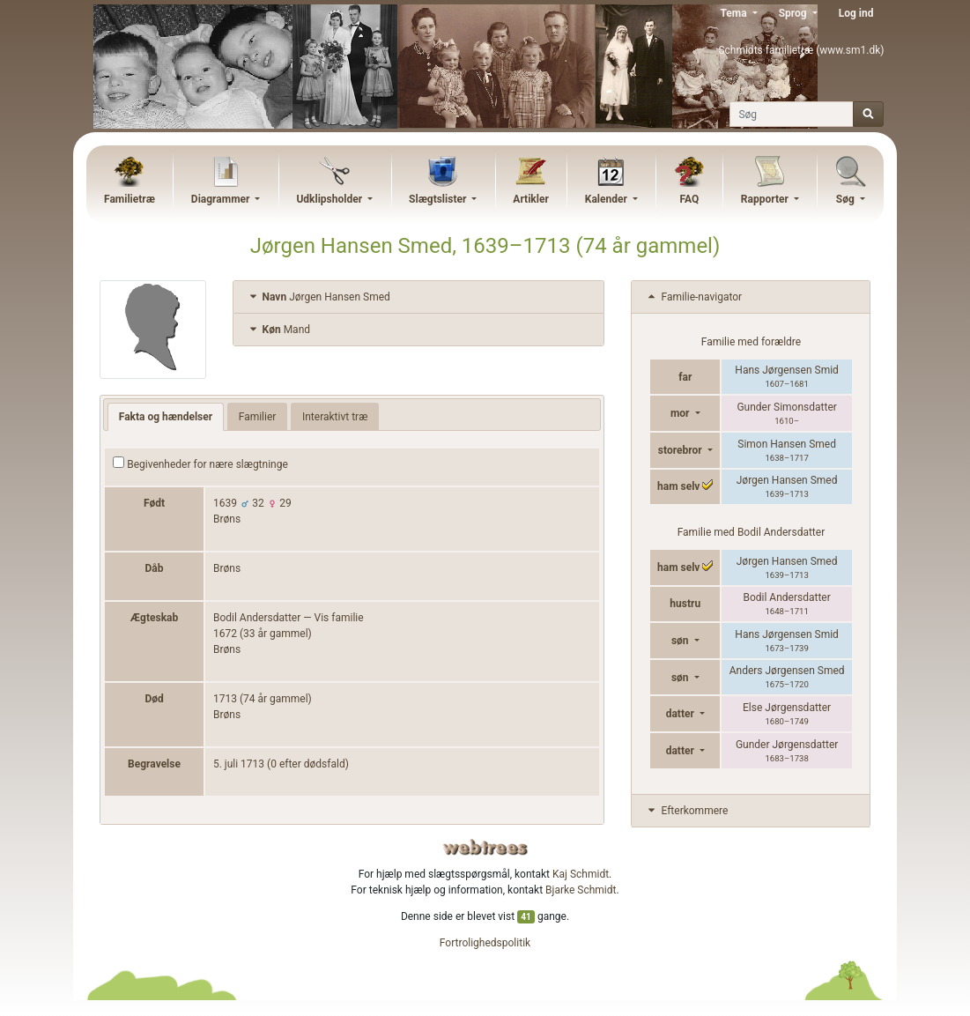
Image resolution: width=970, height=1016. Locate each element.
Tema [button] (734, 13)
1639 (225, 503)
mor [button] (681, 413)
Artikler (530, 199)
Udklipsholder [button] (330, 199)
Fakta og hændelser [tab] (165, 417)
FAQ (689, 199)
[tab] (418, 297)
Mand (278, 329)
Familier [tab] (258, 417)
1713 (225, 699)
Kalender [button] (607, 199)
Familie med (752, 532)
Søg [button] (846, 199)
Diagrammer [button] (222, 199)
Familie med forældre (751, 342)
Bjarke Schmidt (580, 890)
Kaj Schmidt (580, 874)
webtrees (485, 847)
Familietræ (129, 199)
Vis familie (339, 618)
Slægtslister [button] (439, 199)
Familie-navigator (693, 297)
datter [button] (681, 714)
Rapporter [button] (766, 199)
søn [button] (681, 640)
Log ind (856, 13)
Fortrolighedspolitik (485, 943)
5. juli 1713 (238, 764)
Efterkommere (686, 811)
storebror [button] (681, 450)
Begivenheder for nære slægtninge (200, 463)
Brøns (227, 519)
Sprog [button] (794, 13)
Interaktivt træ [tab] (334, 417)
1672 (225, 633)
